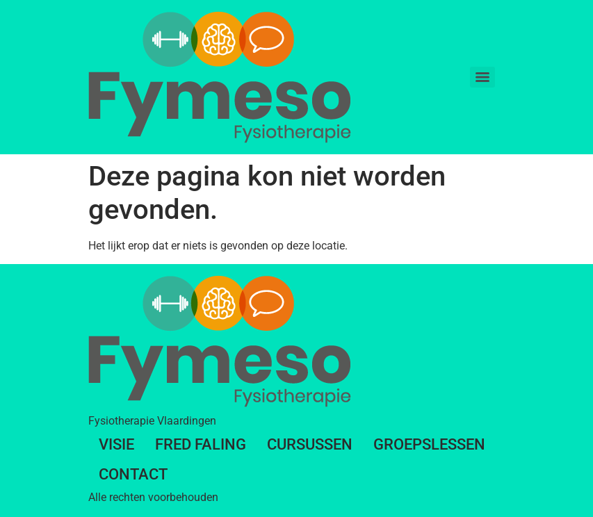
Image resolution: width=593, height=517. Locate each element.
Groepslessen (429, 444)
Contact (133, 474)
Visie (116, 444)
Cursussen (309, 444)
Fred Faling (200, 444)
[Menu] (482, 77)
